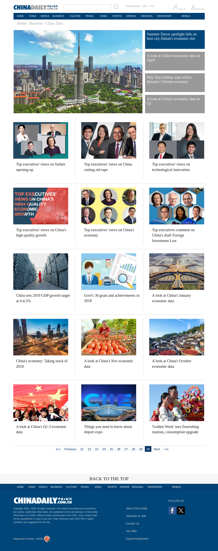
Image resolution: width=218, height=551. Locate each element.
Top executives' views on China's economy (109, 232)
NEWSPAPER (164, 16)
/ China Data (53, 23)
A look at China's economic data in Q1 (173, 101)
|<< (58, 449)
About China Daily (136, 508)
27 (126, 449)
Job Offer (131, 531)
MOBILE (186, 16)
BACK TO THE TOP (109, 478)
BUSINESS (58, 16)
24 (104, 449)
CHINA (32, 16)
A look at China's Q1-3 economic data (41, 429)
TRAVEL (89, 16)
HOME (20, 16)
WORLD (45, 16)
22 (89, 449)
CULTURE (75, 16)
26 (118, 449)
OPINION (131, 16)
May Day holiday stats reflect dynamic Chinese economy (169, 79)
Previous (70, 449)
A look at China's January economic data (171, 298)
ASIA (144, 6)
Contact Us (132, 523)
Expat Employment (137, 538)
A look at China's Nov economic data (108, 363)
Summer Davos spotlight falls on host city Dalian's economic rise (172, 36)
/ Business (35, 23)
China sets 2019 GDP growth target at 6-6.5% (43, 298)
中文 (152, 6)
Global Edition (133, 6)
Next (157, 449)
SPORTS (117, 16)
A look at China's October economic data (171, 363)
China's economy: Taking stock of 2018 (42, 363)
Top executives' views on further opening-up (40, 167)
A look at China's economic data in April (173, 58)
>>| (166, 449)
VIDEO (103, 16)
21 (82, 449)
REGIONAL (147, 16)
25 (111, 449)
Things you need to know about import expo (108, 429)
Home (22, 23)
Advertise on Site (136, 515)
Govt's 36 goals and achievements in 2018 (111, 298)
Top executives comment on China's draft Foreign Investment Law (173, 235)
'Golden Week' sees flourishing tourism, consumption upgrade (175, 429)
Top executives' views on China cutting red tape (108, 167)
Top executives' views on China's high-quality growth (41, 232)
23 (96, 449)
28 (133, 449)
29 (140, 449)
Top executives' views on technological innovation (171, 167)
